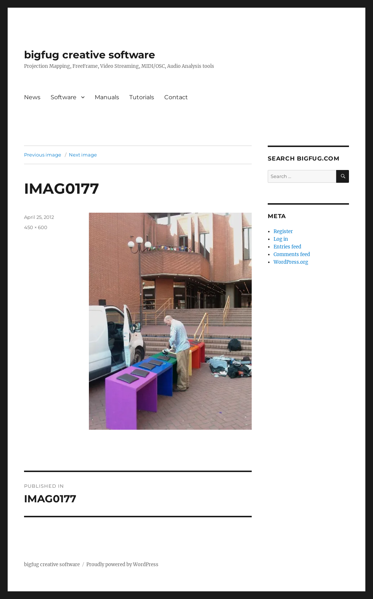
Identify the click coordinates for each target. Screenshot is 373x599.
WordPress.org (291, 262)
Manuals (107, 97)
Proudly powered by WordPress (122, 564)
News (32, 97)
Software (63, 97)
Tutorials (141, 97)
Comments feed (292, 254)
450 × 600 (35, 227)
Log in (281, 239)
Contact (176, 97)
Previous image (42, 155)
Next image (83, 155)
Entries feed (287, 247)
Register (283, 231)
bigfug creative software (89, 55)
